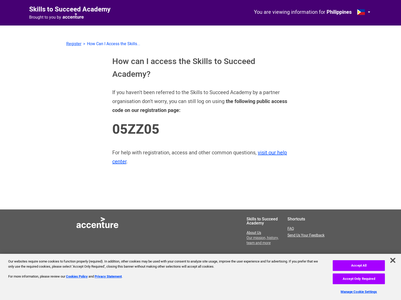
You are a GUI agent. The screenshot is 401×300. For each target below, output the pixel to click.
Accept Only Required (359, 280)
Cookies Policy (77, 278)
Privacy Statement (108, 278)
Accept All (358, 267)
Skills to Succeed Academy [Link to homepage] (69, 9)
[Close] (392, 262)
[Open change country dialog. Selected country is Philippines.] (364, 12)
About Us (263, 238)
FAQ (290, 228)
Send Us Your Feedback (306, 235)
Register (73, 44)
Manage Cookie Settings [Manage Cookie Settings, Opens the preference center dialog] (359, 293)
